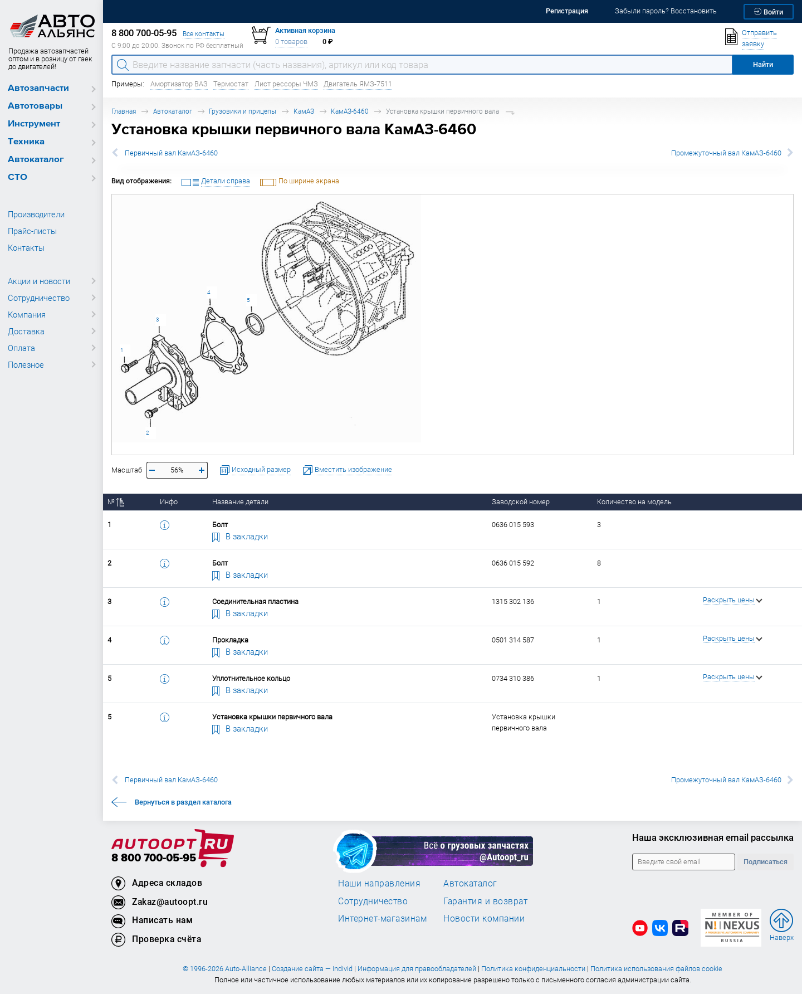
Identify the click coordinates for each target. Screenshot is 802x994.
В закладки (240, 536)
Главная (123, 111)
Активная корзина (305, 30)
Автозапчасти (38, 88)
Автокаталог (36, 159)
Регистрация (567, 11)
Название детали (240, 501)
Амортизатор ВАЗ (179, 84)
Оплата (21, 347)
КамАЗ (304, 111)
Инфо (169, 501)
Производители (36, 214)
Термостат (230, 84)
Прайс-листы (32, 230)
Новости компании (484, 918)
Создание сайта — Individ (312, 968)
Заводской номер (521, 501)
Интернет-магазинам (382, 918)
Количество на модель (634, 501)
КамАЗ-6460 (350, 111)
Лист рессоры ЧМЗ (286, 84)
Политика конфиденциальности (533, 968)
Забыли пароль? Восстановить (666, 11)
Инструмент (34, 124)
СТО (17, 177)
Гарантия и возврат (485, 901)
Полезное (26, 364)
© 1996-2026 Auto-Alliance (225, 968)
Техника (26, 142)
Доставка (26, 331)
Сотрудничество (39, 297)
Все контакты (203, 34)
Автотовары (35, 106)
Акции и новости (39, 280)
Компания (27, 314)
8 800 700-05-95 (153, 858)
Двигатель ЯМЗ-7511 (358, 84)
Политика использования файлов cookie (656, 968)
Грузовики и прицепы (242, 111)
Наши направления (379, 883)
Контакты (26, 247)
